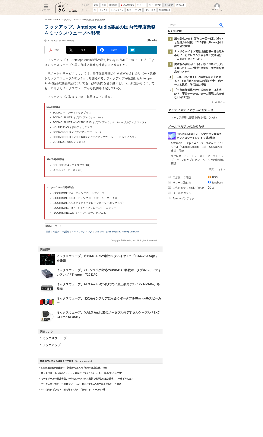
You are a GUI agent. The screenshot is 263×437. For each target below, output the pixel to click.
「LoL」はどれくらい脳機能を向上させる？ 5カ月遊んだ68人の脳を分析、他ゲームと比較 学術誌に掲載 (198, 80)
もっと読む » (218, 102)
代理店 (65, 231)
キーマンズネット (83, 361)
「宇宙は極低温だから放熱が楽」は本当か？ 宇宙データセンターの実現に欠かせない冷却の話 (199, 93)
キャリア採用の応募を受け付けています (194, 117)
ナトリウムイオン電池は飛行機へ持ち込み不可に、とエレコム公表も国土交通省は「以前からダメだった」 (199, 55)
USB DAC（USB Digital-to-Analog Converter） (118, 231)
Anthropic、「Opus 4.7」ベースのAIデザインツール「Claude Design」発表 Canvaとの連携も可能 (197, 147)
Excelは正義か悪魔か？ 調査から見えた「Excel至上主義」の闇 (74, 367)
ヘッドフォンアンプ (82, 231)
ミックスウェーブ (54, 338)
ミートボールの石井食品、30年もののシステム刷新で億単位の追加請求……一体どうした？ (87, 378)
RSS (215, 177)
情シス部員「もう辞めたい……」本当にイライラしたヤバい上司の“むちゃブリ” (81, 373)
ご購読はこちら (215, 169)
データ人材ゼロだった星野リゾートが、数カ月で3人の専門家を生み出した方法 (81, 384)
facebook (217, 182)
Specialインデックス (185, 198)
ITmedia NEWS (51, 20)
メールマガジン (182, 193)
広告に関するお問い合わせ (188, 187)
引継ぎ (56, 231)
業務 (48, 231)
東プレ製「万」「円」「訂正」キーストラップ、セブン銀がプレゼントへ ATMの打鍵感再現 (197, 160)
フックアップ (51, 345)
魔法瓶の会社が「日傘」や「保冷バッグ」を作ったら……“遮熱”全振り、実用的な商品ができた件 (199, 68)
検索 (221, 24)
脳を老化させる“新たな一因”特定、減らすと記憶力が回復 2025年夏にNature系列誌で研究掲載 (199, 42)
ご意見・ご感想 (182, 177)
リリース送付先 (182, 182)
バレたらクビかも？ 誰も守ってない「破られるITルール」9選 (73, 389)
